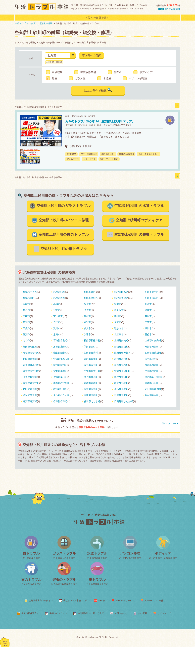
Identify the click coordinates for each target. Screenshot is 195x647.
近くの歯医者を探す (31, 584)
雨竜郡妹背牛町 (31, 383)
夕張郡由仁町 (152, 371)
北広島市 (119, 334)
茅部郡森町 (89, 346)
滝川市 (56, 328)
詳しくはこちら (169, 423)
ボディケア (163, 553)
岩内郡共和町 (91, 358)
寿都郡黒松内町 (31, 352)
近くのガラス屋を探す (64, 558)
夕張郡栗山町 (60, 377)
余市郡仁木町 (121, 364)
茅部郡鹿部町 (60, 346)
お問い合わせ (120, 613)
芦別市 (148, 316)
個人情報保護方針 (30, 613)
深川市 (148, 328)
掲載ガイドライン (58, 613)
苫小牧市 (58, 316)
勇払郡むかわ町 (61, 395)
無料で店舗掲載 (169, 9)
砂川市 (87, 328)
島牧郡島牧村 (121, 346)
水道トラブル (97, 553)
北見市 (56, 310)
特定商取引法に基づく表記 (91, 613)
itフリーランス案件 (154, 600)
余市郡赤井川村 (31, 371)
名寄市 (117, 322)
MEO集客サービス (125, 600)
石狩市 (148, 334)
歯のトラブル (31, 579)
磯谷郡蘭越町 (60, 352)
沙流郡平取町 (121, 395)
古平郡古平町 (91, 364)
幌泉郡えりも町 (92, 401)
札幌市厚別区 (91, 298)
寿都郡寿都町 (152, 346)
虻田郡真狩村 (91, 352)
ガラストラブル (64, 553)
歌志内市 (119, 328)
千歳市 (26, 328)
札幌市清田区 (152, 298)
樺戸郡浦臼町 (121, 377)
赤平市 (56, 322)
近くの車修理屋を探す (97, 584)
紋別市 (87, 322)
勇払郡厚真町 (121, 389)
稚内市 (87, 316)
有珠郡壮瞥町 (60, 389)
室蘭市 (117, 304)
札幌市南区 (29, 298)
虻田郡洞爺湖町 (153, 389)
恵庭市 (56, 334)
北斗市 (26, 340)
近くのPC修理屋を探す (130, 558)
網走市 (148, 310)
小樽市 (56, 304)
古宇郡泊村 (150, 358)
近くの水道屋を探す (97, 558)
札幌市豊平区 (152, 292)
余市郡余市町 (152, 364)
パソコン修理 (130, 553)
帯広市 (26, 310)
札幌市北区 (59, 292)
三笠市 (148, 322)
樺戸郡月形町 (91, 377)
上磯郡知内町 (121, 340)
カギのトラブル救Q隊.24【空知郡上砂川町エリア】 (100, 121)
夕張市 (87, 310)
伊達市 (87, 334)
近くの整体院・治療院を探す (163, 558)
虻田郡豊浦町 (30, 389)
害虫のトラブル (64, 579)
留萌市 (26, 316)
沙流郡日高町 (91, 395)
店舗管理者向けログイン (41, 600)
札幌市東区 (89, 292)
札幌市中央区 (30, 292)
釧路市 (148, 304)
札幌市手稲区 (121, 298)
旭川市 (87, 304)
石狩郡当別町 (60, 340)
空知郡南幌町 (60, 371)
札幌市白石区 (121, 292)
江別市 (26, 322)
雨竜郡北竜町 (121, 383)
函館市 (26, 304)
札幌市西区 (59, 298)
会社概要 (142, 613)
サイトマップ (164, 613)
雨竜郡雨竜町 (91, 383)
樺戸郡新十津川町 (154, 377)
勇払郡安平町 (30, 395)
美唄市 (117, 316)
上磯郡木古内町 (153, 340)
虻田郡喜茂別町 (153, 352)
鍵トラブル (31, 553)
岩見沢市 (119, 310)
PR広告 (101, 600)
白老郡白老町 (91, 389)
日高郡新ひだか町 (123, 401)
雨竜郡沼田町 (152, 383)
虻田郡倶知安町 (61, 358)
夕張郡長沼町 (30, 377)
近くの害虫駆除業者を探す (64, 584)
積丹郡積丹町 (60, 364)
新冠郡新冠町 (152, 395)
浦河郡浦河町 (30, 401)
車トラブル (97, 579)
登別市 (26, 334)
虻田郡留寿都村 (122, 352)
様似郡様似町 (60, 401)
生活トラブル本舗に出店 (75, 600)
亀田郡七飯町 (30, 346)
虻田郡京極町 (30, 358)
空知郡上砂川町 (55, 62)
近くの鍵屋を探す (31, 558)
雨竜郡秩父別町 (61, 383)
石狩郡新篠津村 (92, 340)
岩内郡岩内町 (121, 358)
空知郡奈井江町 (92, 371)
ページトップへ (5, 638)
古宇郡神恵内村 (31, 364)
